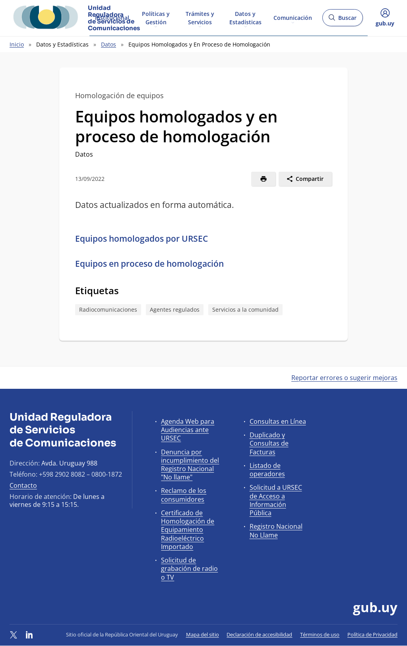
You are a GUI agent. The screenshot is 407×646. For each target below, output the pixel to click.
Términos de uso (319, 634)
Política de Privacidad (372, 634)
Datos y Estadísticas (245, 17)
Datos (108, 44)
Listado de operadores (267, 469)
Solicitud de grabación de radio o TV (189, 568)
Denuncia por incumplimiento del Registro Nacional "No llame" (190, 465)
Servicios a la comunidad (245, 309)
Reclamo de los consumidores (183, 494)
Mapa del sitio (202, 634)
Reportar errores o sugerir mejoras (344, 377)
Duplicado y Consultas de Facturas (269, 443)
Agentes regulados (175, 309)
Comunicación (292, 17)
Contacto (23, 485)
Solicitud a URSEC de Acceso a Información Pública (276, 500)
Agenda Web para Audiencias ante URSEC (187, 429)
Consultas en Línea (278, 421)
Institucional (112, 17)
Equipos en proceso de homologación (149, 263)
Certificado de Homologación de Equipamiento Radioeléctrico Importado (187, 529)
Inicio (17, 44)
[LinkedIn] (29, 634)
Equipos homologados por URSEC (141, 238)
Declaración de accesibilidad (259, 634)
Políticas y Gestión (156, 17)
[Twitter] (13, 634)
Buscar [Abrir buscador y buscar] (342, 20)
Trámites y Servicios (200, 17)
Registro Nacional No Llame (276, 530)
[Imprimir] (263, 179)
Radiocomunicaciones (108, 309)
